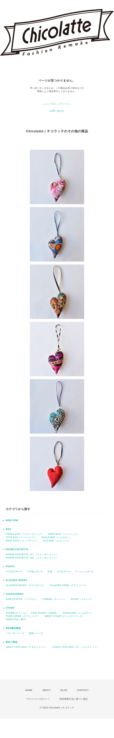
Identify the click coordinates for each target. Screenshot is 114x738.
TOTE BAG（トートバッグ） (21, 537)
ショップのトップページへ (57, 104)
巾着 (50, 571)
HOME (29, 690)
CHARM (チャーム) (16, 613)
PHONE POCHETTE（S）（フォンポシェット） (32, 554)
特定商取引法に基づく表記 (74, 699)
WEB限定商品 (13, 628)
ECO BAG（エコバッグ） (57, 540)
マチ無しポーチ (35, 571)
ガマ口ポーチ (64, 571)
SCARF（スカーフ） (82, 599)
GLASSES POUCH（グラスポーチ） (26, 585)
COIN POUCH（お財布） (45, 613)
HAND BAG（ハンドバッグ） (64, 534)
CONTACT (83, 690)
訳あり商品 (12, 642)
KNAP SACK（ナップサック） (22, 540)
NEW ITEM (12, 520)
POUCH (10, 566)
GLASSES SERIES (16, 580)
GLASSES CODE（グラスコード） (69, 585)
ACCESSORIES (15, 594)
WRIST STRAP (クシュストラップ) (64, 616)
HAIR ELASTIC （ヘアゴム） (22, 599)
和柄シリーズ (36, 633)
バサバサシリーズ (15, 633)
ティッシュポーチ (84, 571)
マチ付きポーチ (14, 571)
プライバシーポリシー (38, 699)
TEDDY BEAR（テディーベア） (23, 616)
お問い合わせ (57, 111)
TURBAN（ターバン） (54, 599)
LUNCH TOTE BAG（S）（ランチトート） (75, 647)
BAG (8, 529)
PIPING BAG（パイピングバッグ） (25, 534)
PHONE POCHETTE (17, 549)
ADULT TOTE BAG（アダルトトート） (27, 647)
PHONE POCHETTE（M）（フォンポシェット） (32, 557)
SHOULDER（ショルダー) (77, 613)
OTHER (10, 608)
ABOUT (46, 690)
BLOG (64, 690)
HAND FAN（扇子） (17, 619)
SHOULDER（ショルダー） (56, 537)
